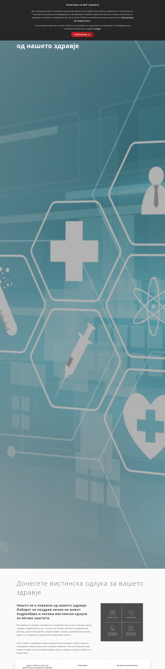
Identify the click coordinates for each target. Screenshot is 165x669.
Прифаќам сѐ (83, 34)
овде (98, 29)
